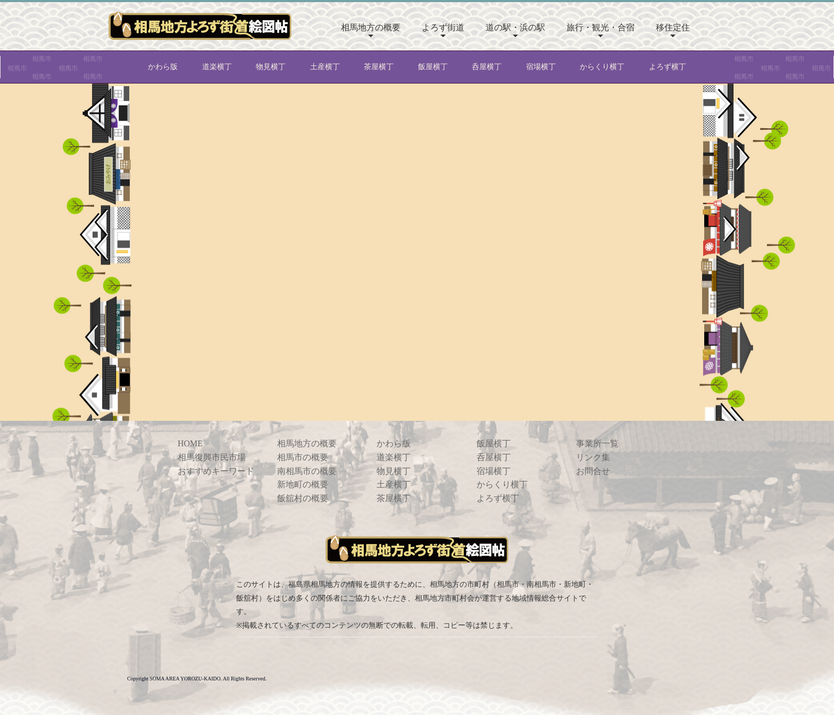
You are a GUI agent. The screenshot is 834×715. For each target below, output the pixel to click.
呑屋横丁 (487, 67)
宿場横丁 (541, 67)
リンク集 (593, 457)
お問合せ (593, 471)
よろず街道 (443, 27)
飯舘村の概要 (302, 498)
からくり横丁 (602, 67)
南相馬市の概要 (307, 471)
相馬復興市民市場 (212, 457)
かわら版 (163, 67)
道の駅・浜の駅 (515, 27)
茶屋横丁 (379, 67)
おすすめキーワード (216, 471)
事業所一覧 (597, 443)
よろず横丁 (667, 67)
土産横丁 (325, 67)
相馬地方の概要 (371, 27)
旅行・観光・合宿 (600, 27)
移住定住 (673, 27)
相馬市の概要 (302, 457)
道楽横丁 (217, 67)
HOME (190, 443)
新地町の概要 (302, 484)
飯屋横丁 (433, 67)
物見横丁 (271, 67)
